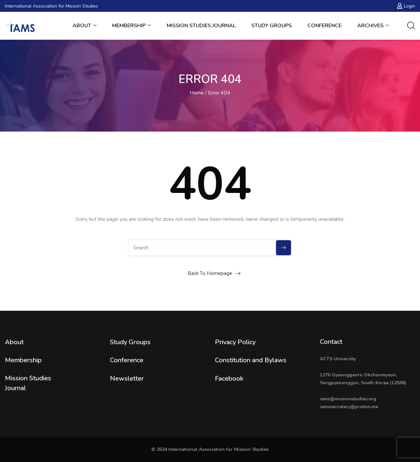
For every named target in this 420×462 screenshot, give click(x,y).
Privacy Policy (235, 342)
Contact (331, 341)
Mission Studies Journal (201, 25)
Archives (373, 25)
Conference (324, 25)
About (84, 25)
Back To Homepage (210, 273)
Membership (131, 25)
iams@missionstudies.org (348, 399)
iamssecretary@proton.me (349, 407)
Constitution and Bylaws (250, 360)
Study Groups (271, 25)
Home (197, 92)
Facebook (229, 378)
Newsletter (127, 378)
